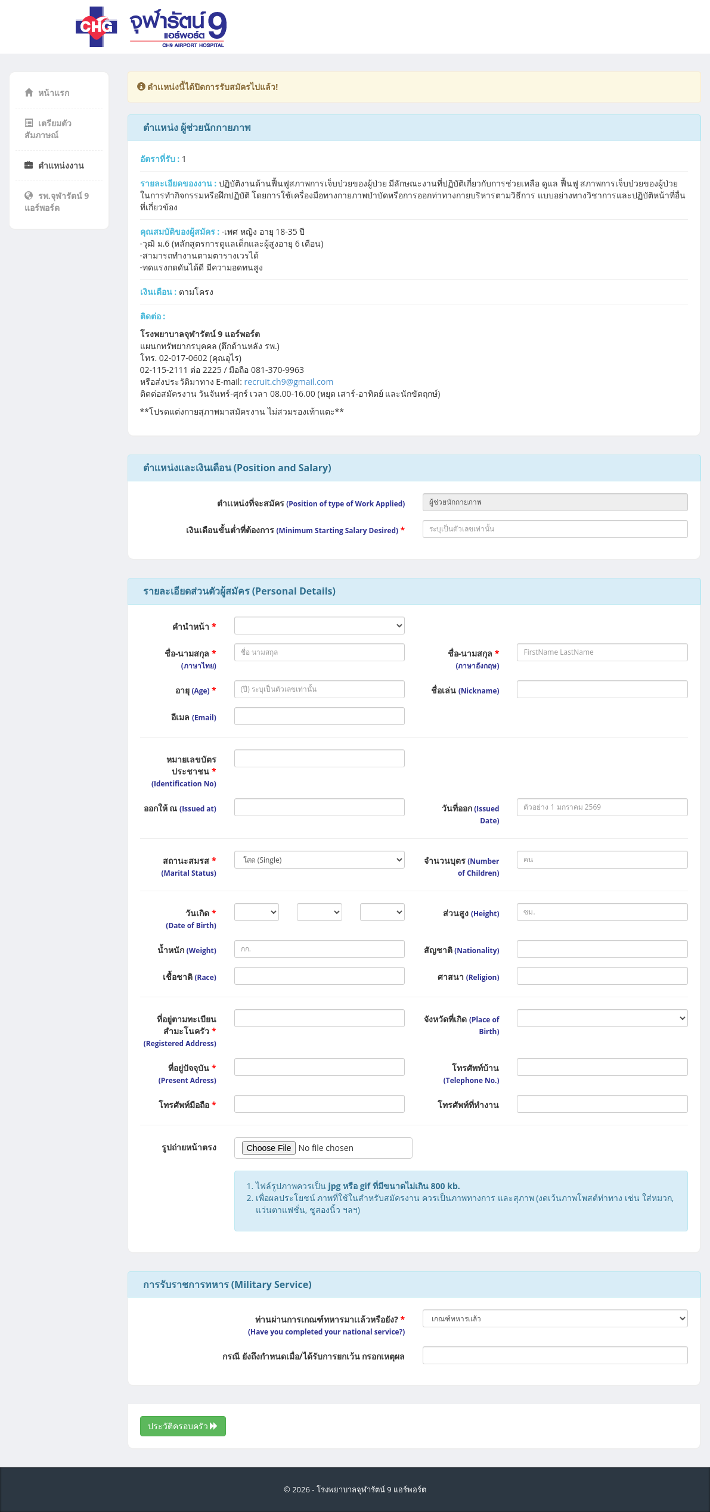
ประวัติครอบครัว (183, 1426)
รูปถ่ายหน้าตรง (189, 1147)
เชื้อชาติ (189, 976)
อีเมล (193, 717)
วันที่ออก (471, 813)
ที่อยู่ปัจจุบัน (187, 1073)
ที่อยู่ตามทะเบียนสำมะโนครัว (180, 1030)
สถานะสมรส (188, 866)
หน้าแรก (46, 92)
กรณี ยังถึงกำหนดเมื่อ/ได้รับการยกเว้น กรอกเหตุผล (313, 1356)
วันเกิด (191, 918)
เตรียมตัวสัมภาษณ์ (48, 129)
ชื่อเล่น (465, 690)
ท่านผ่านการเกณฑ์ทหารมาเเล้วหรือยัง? (326, 1325)
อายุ (195, 690)
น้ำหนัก (186, 950)
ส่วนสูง (471, 913)
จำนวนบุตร (462, 866)
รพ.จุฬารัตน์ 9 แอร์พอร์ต (56, 201)
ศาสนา (468, 976)
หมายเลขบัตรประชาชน (183, 771)
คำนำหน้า (194, 626)
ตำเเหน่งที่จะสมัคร (311, 503)
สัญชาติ (462, 950)
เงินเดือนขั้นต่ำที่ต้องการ (295, 530)
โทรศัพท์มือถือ (187, 1104)
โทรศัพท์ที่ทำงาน (468, 1104)
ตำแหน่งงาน (54, 165)
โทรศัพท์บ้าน (472, 1073)
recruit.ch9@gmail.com (289, 381)
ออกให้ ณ (180, 808)
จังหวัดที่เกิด (461, 1024)
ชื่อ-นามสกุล (190, 659)
